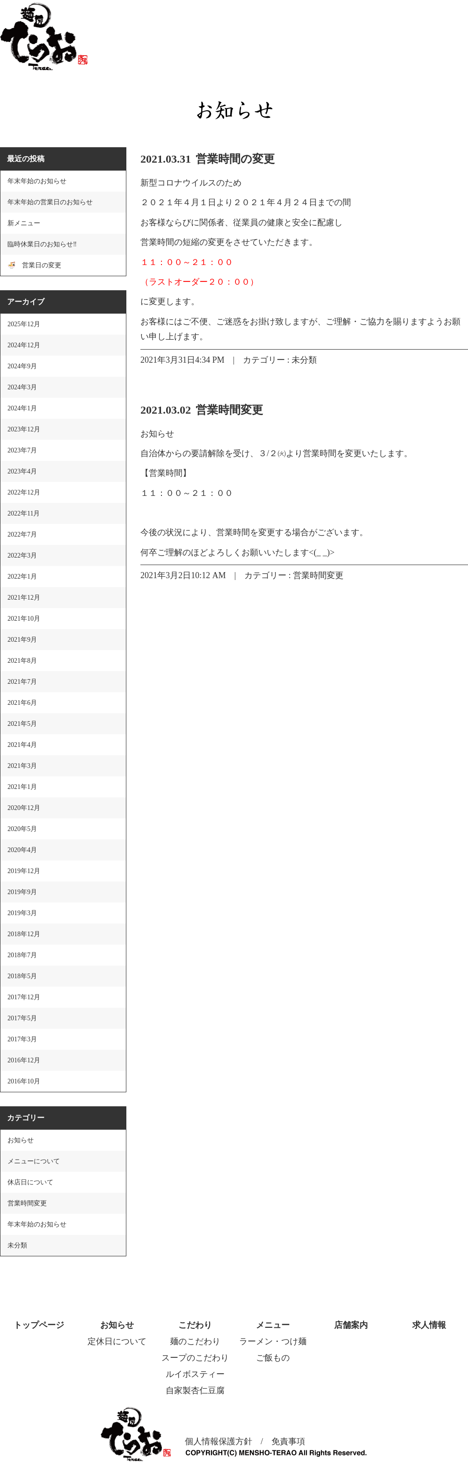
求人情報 (429, 1325)
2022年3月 (22, 555)
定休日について (117, 1341)
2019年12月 (23, 870)
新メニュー (23, 223)
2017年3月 (22, 1039)
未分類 (304, 360)
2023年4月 (22, 471)
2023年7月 (22, 450)
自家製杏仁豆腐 (195, 1390)
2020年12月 (23, 807)
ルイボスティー (195, 1374)
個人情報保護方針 (218, 1441)
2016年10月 (23, 1081)
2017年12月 (23, 997)
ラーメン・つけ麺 (273, 1341)
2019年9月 (22, 892)
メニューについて (33, 1161)
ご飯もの (273, 1357)
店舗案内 (351, 1325)
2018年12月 (23, 934)
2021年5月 (22, 723)
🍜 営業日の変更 (34, 265)
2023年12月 (23, 429)
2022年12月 (23, 492)
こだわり (195, 1325)
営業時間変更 (229, 410)
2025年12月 (23, 324)
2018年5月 (22, 976)
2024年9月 (22, 366)
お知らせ (20, 1140)
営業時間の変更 (235, 159)
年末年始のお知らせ (36, 181)
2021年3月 (22, 765)
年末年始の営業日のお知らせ (50, 202)
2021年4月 (22, 744)
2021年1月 (22, 786)
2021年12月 (23, 597)
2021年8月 (22, 660)
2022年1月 (22, 576)
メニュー (273, 1325)
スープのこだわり (195, 1357)
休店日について (30, 1182)
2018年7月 (22, 955)
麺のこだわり (195, 1341)
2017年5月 (22, 1018)
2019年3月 (22, 913)
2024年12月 (23, 345)
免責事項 (288, 1441)
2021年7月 (22, 681)
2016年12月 (23, 1060)
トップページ (39, 1325)
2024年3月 (22, 387)
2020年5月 (22, 828)
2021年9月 (22, 639)
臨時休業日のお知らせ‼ (42, 244)
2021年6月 (22, 702)
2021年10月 (23, 618)
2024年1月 (22, 408)
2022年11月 (23, 513)
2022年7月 (22, 534)
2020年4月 (22, 849)
